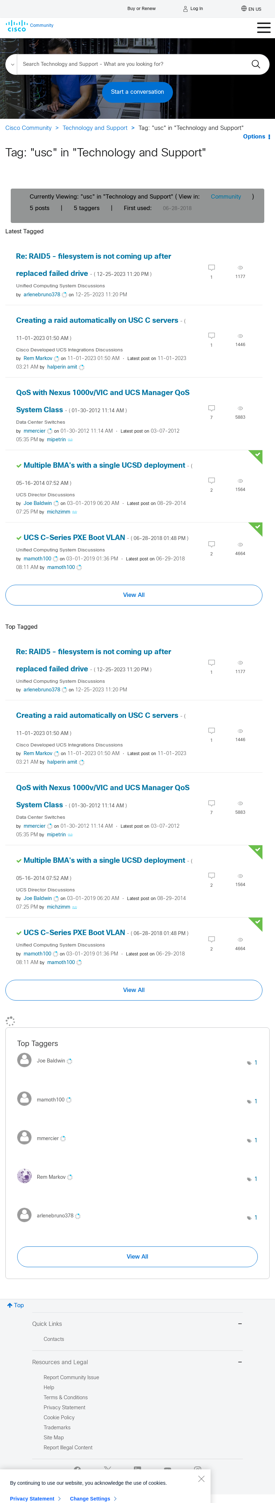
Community (226, 197)
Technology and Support (95, 128)
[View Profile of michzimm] (58, 512)
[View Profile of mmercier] (34, 431)
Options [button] (254, 137)
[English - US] (251, 9)
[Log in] (193, 9)
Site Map (54, 1438)
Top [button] (19, 1305)
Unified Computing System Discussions (60, 286)
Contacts (54, 1339)
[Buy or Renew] (141, 7)
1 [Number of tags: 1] (256, 1063)
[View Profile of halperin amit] (62, 367)
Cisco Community (28, 128)
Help (49, 1388)
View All (134, 595)
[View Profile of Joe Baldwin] (38, 503)
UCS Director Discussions (45, 495)
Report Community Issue (71, 1378)
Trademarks (57, 1428)
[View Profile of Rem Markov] (38, 358)
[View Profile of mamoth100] (37, 559)
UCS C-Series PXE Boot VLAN (106, 538)
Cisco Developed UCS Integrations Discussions (69, 350)
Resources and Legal (137, 1363)
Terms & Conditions (66, 1398)
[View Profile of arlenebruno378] (42, 295)
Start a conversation (137, 92)
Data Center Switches (40, 422)
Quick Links (137, 1324)
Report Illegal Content (68, 1448)
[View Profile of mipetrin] (56, 440)
